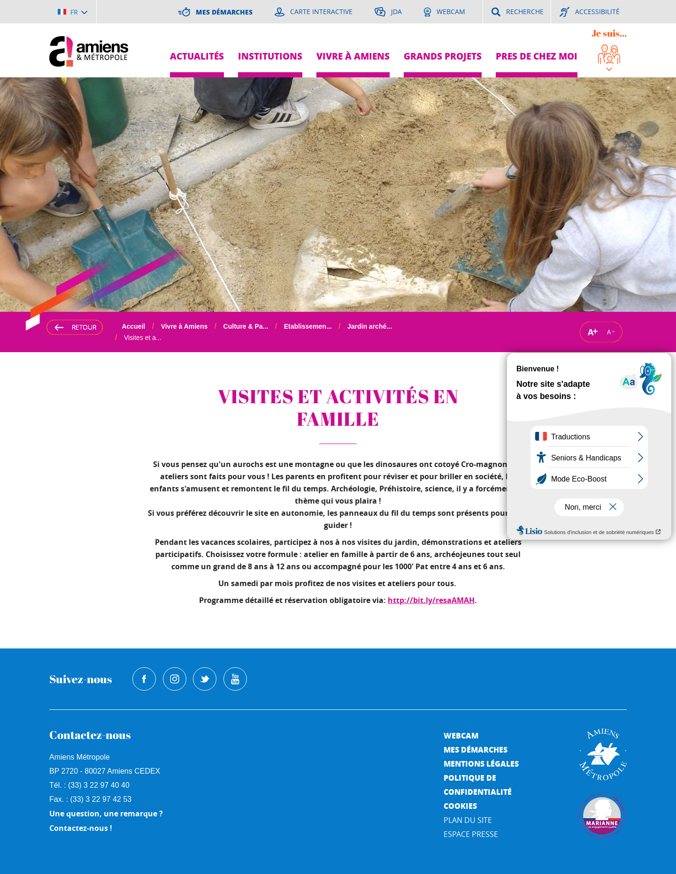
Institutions (270, 56)
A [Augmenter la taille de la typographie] (590, 332)
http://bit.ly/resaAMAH (431, 600)
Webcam (461, 735)
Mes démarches (475, 749)
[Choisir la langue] (72, 11)
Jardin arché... (369, 326)
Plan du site (468, 820)
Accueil (133, 326)
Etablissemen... (308, 326)
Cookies (460, 805)
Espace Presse (471, 834)
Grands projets (443, 56)
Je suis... (609, 33)
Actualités (197, 56)
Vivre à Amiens (353, 56)
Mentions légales (481, 763)
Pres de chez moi (536, 56)
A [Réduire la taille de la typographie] (609, 332)
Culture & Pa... (246, 326)
